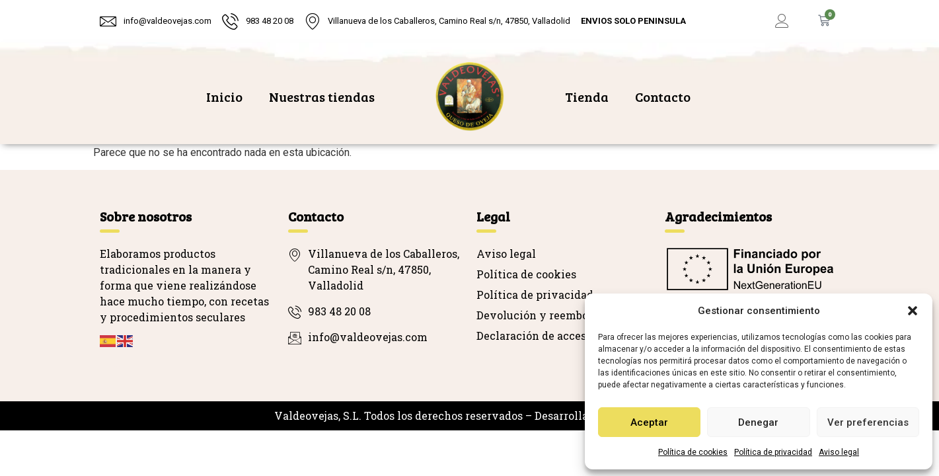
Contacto (663, 96)
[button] (912, 310)
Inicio (224, 96)
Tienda (587, 96)
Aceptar (649, 422)
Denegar (758, 422)
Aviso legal (839, 452)
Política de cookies (693, 452)
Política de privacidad (773, 452)
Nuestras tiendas (322, 96)
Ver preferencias (868, 422)
